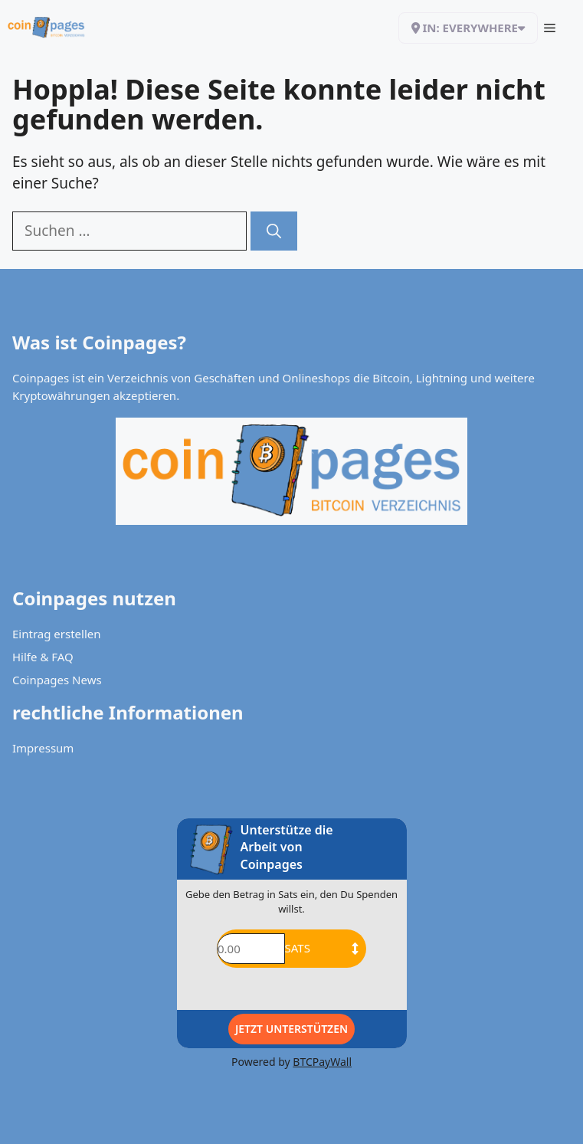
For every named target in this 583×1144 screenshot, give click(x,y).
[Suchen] (274, 231)
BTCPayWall (322, 1061)
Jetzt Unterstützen (291, 1028)
